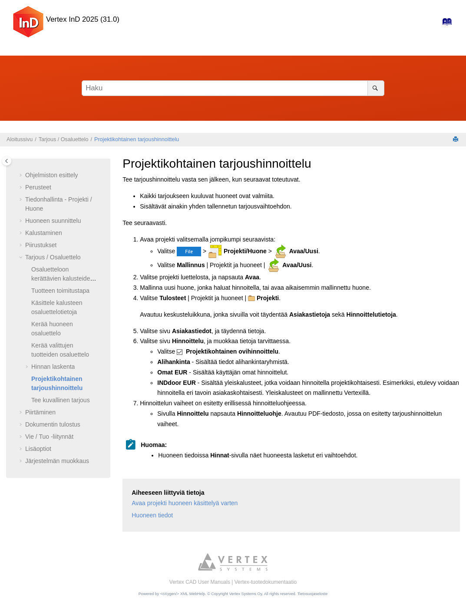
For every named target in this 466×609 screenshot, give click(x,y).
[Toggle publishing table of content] (6, 160)
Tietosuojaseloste (312, 594)
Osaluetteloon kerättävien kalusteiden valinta (62, 278)
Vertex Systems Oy (245, 594)
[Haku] (375, 88)
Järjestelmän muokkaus (57, 460)
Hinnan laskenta (53, 366)
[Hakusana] (233, 88)
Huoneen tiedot (152, 515)
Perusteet (38, 187)
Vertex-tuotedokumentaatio (266, 582)
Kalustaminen (43, 232)
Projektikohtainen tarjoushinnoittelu (136, 139)
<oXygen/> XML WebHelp (182, 594)
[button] (21, 175)
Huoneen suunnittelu (53, 220)
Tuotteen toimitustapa (60, 290)
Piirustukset (40, 245)
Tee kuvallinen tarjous (60, 400)
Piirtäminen (40, 412)
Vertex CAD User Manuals (199, 582)
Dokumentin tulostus (52, 424)
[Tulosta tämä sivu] (456, 140)
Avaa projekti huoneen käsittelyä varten (185, 503)
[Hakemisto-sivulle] (444, 23)
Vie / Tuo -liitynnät (49, 436)
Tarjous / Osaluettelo (64, 139)
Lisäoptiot (38, 448)
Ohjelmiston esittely (51, 175)
